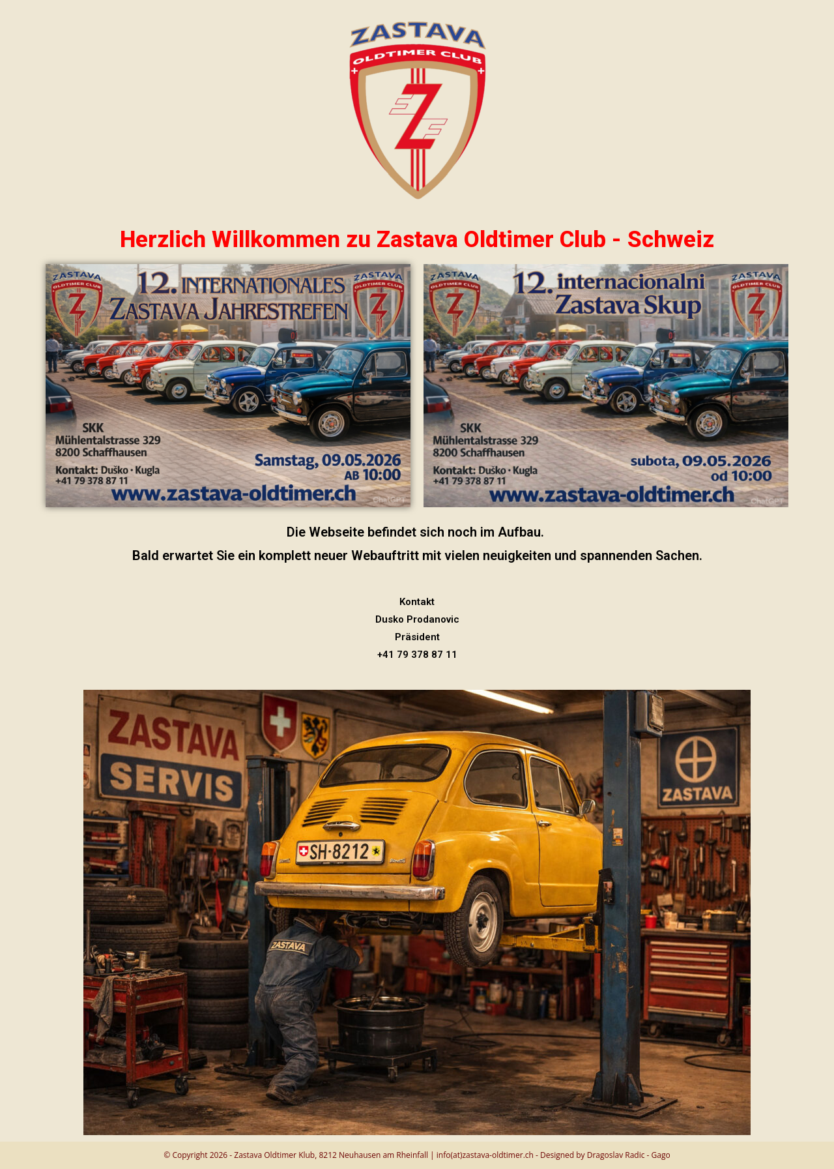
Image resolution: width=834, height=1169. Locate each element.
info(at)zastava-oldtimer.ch (485, 1155)
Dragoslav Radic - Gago (628, 1155)
